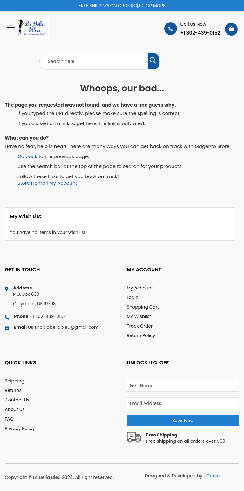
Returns (13, 390)
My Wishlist (139, 316)
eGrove (212, 476)
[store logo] (27, 27)
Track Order (139, 326)
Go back (27, 156)
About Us (14, 409)
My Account (63, 183)
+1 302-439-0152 (200, 33)
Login (133, 297)
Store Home (31, 183)
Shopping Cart (143, 307)
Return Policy (141, 335)
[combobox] (93, 61)
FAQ (9, 419)
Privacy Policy (20, 428)
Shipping (14, 381)
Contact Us (17, 400)
